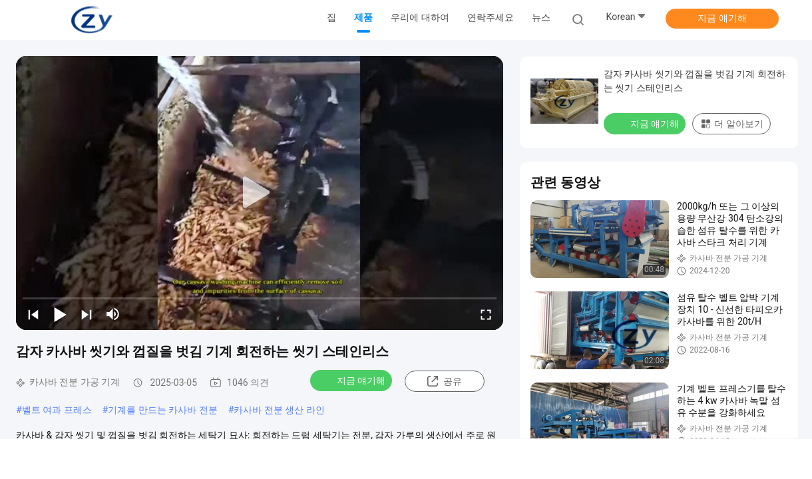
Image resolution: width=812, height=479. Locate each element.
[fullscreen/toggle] (486, 314)
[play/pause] (60, 314)
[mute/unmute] (113, 314)
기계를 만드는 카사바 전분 (162, 409)
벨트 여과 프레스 (57, 409)
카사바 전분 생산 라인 (279, 409)
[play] (259, 193)
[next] (86, 314)
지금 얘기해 (722, 18)
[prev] (33, 314)
